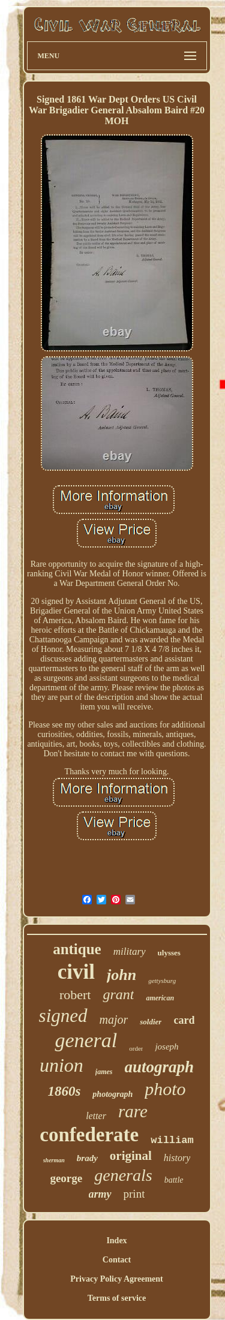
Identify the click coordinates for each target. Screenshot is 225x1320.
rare (133, 1111)
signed (63, 1015)
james (104, 1072)
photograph (112, 1094)
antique (77, 949)
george (66, 1178)
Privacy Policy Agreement (116, 1278)
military (129, 951)
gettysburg (162, 980)
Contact (117, 1259)
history (177, 1158)
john (121, 975)
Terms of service (117, 1298)
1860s (63, 1091)
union (61, 1065)
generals (123, 1175)
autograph (159, 1067)
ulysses (169, 952)
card (183, 1020)
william (172, 1140)
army (100, 1194)
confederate (89, 1134)
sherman (54, 1160)
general (86, 1040)
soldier (150, 1021)
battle (174, 1179)
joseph (166, 1046)
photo (165, 1089)
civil (76, 972)
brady (87, 1158)
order (136, 1048)
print (134, 1193)
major (114, 1019)
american (160, 998)
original (131, 1155)
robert (75, 994)
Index (116, 1240)
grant (118, 994)
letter (96, 1116)
